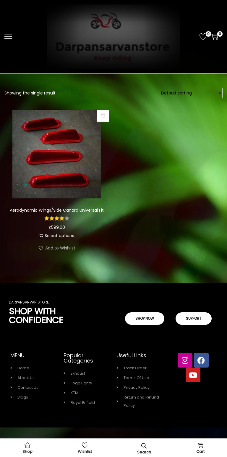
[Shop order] (189, 93)
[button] (103, 116)
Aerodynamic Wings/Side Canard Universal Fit (57, 210)
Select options (56, 236)
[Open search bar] (144, 445)
